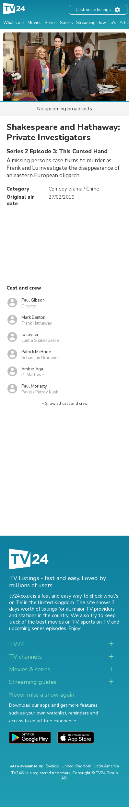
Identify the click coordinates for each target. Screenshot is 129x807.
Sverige (52, 766)
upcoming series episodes (37, 628)
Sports (66, 23)
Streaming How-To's (96, 23)
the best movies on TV (52, 622)
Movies (34, 23)
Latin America (106, 766)
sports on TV (95, 622)
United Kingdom (76, 766)
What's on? (13, 23)
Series (51, 23)
